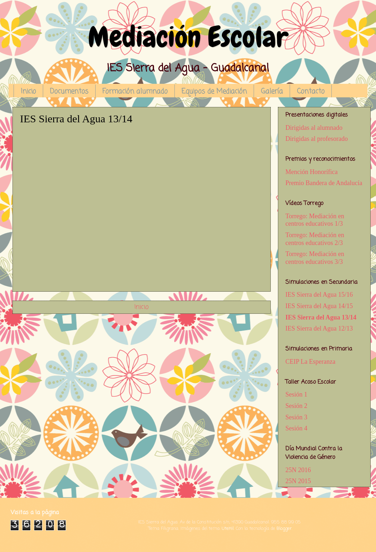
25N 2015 (298, 481)
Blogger (284, 528)
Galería (272, 91)
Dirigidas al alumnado (313, 127)
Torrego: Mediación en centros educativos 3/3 (314, 257)
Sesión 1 (296, 394)
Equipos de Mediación (214, 91)
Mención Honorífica (311, 171)
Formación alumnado (135, 91)
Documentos (69, 91)
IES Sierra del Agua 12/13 (319, 328)
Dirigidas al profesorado (316, 138)
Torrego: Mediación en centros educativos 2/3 (314, 238)
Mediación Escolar (188, 37)
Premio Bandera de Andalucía (323, 182)
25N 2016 (298, 470)
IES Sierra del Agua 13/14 (320, 317)
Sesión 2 (296, 405)
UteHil (228, 528)
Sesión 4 (296, 428)
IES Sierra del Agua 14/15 (319, 306)
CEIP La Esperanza (310, 361)
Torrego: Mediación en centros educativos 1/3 (314, 220)
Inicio (28, 91)
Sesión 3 (296, 417)
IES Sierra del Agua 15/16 (319, 294)
